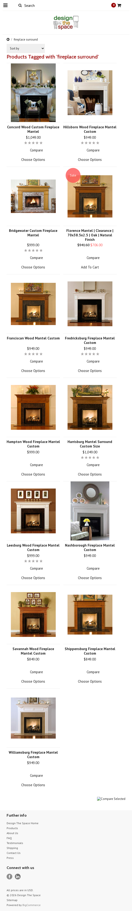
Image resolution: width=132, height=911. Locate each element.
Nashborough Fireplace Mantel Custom (90, 547)
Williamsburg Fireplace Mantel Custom (33, 754)
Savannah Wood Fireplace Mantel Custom (33, 651)
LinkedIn (18, 877)
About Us (12, 833)
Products (12, 828)
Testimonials (15, 843)
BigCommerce (31, 905)
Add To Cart (90, 267)
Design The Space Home (22, 823)
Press (10, 858)
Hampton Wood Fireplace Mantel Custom (33, 443)
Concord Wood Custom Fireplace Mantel (33, 129)
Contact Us (14, 853)
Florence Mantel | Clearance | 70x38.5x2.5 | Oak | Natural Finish (89, 235)
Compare (36, 150)
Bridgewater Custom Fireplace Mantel (33, 232)
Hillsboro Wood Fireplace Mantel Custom (89, 129)
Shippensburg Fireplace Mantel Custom (90, 651)
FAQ (9, 838)
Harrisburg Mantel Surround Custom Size (90, 443)
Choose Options (33, 159)
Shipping (12, 848)
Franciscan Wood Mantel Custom (33, 338)
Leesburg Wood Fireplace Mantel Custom (33, 547)
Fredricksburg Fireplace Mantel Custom (90, 340)
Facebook (10, 877)
